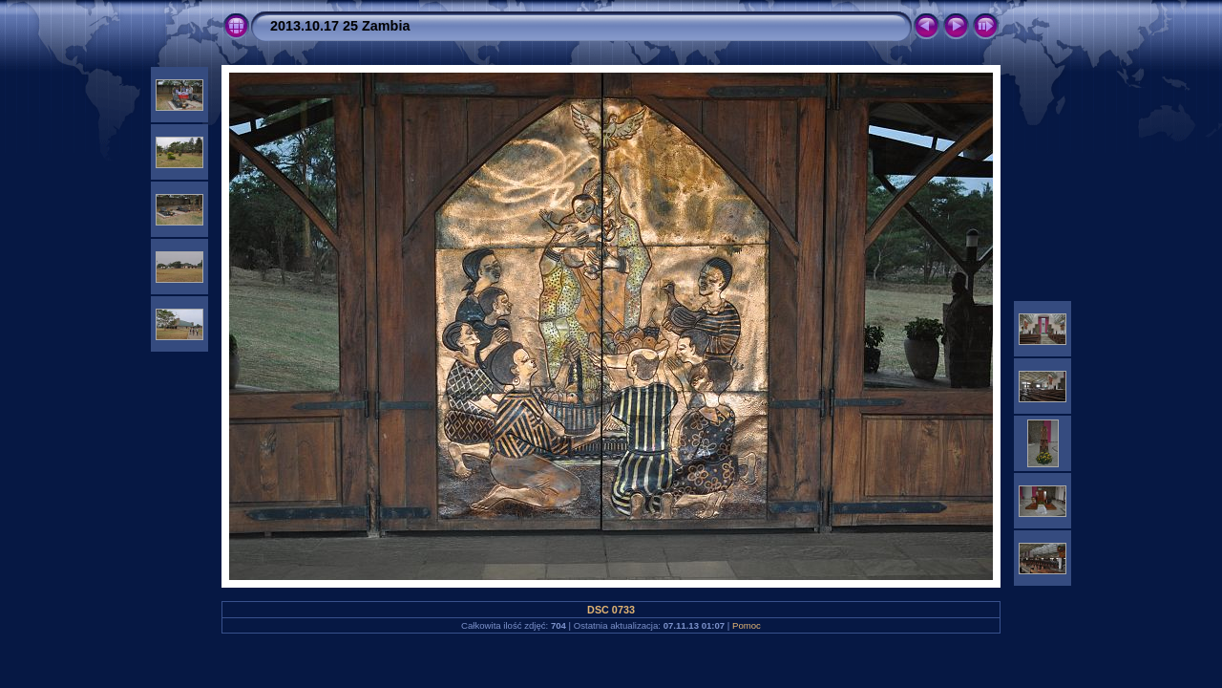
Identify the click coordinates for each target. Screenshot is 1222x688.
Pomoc (746, 625)
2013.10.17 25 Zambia (340, 25)
